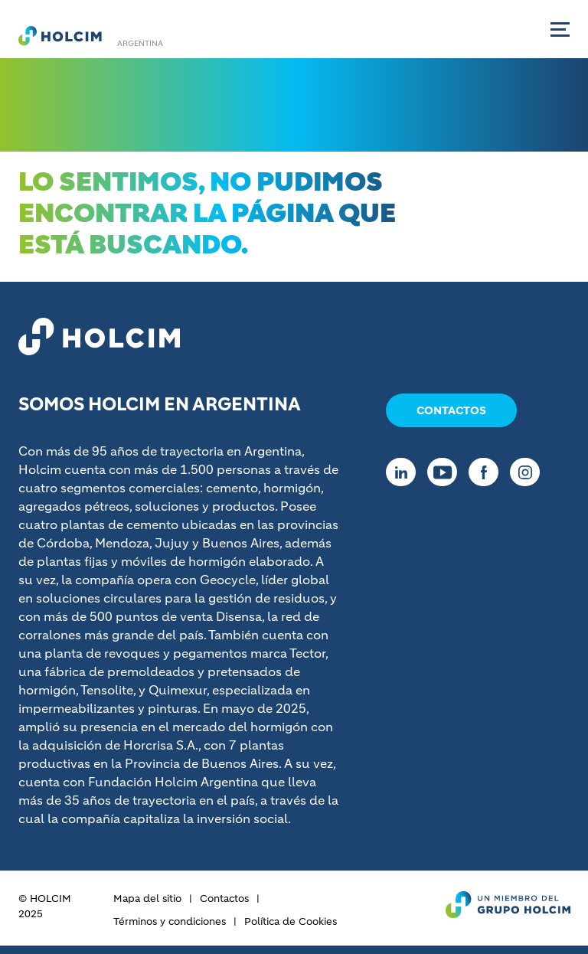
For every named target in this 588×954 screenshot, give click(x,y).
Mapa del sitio (147, 898)
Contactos (451, 410)
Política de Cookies (290, 921)
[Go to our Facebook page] (487, 472)
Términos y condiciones (169, 921)
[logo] (60, 35)
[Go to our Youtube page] (446, 472)
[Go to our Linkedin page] (404, 472)
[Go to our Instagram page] (528, 472)
